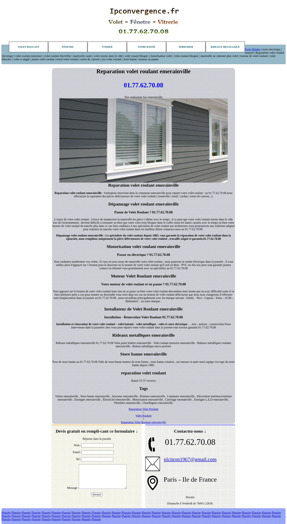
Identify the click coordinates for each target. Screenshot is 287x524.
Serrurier (186, 46)
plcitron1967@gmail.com (190, 459)
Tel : (78, 459)
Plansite (6, 512)
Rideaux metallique (225, 46)
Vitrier (107, 46)
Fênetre (68, 46)
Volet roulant (28, 46)
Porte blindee (252, 49)
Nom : (77, 445)
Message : (73, 487)
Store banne (146, 46)
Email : (77, 452)
